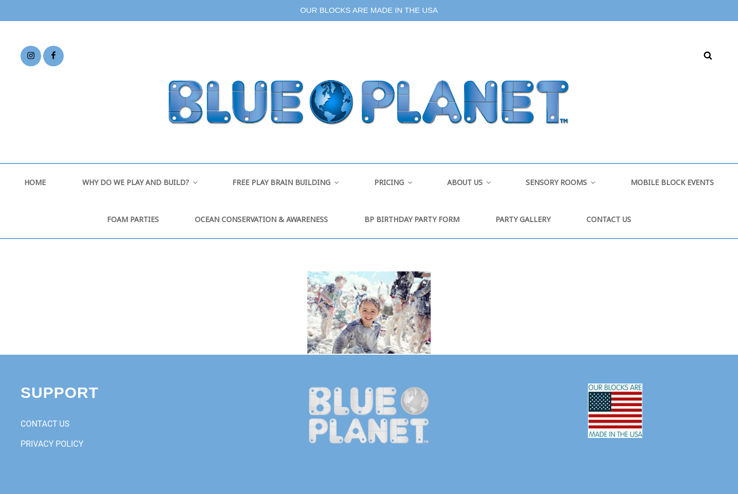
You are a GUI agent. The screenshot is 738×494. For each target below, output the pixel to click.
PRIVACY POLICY (52, 444)
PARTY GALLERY (522, 219)
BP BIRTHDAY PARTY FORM (411, 219)
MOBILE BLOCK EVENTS (672, 182)
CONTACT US (608, 219)
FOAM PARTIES (133, 219)
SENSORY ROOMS (561, 182)
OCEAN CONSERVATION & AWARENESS (261, 219)
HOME (35, 182)
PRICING (394, 182)
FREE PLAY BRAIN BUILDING (286, 182)
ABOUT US (469, 182)
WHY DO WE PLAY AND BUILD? (140, 182)
